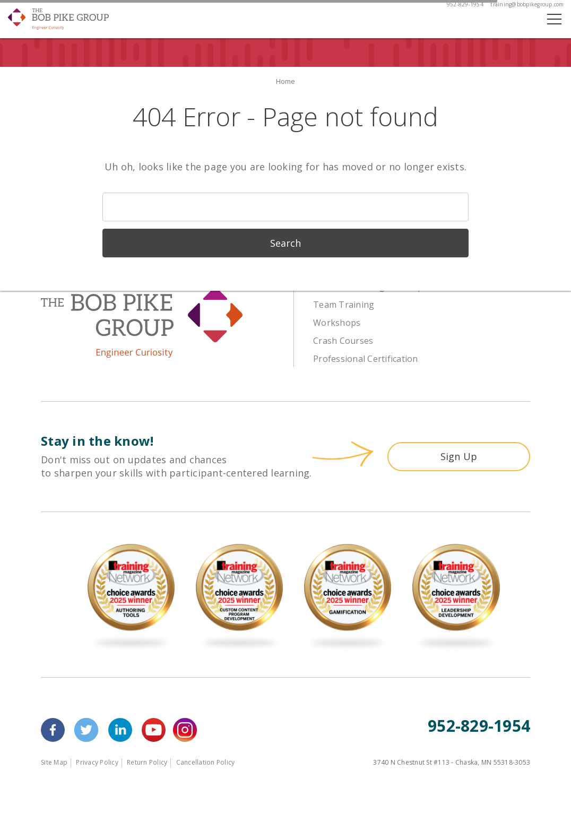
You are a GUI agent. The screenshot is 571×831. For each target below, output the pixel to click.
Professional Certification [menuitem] (365, 359)
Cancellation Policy (205, 762)
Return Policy (147, 762)
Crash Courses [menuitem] (343, 341)
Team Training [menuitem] (343, 304)
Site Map (54, 762)
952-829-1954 (465, 4)
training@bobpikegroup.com (527, 4)
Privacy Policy (97, 762)
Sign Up (459, 456)
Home (286, 81)
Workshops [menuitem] (336, 322)
